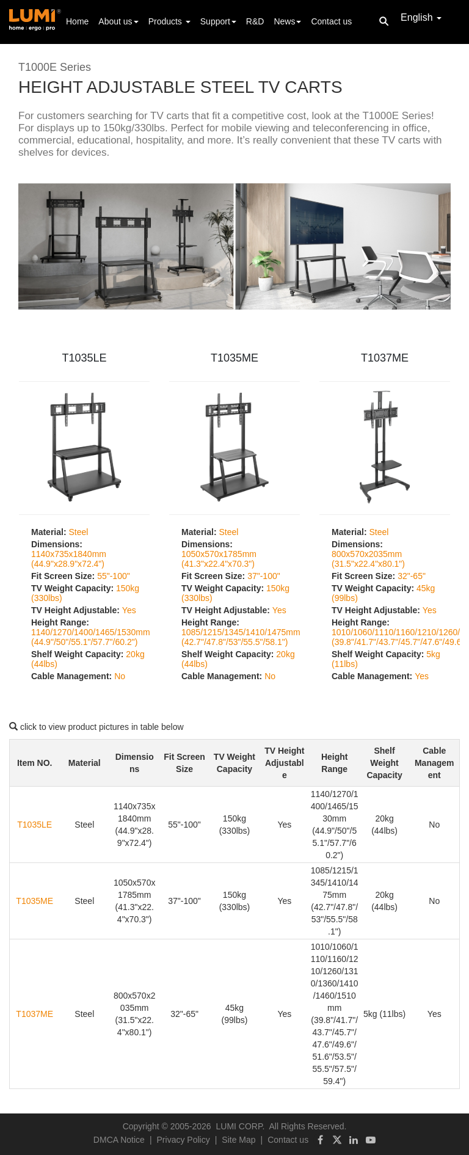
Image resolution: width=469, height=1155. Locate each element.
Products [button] (169, 21)
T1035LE (84, 358)
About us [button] (118, 21)
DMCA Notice (119, 1140)
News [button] (287, 21)
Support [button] (218, 21)
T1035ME (234, 358)
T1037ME (385, 358)
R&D (255, 21)
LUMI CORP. (240, 1126)
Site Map (238, 1140)
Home (77, 20)
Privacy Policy (183, 1140)
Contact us (331, 21)
